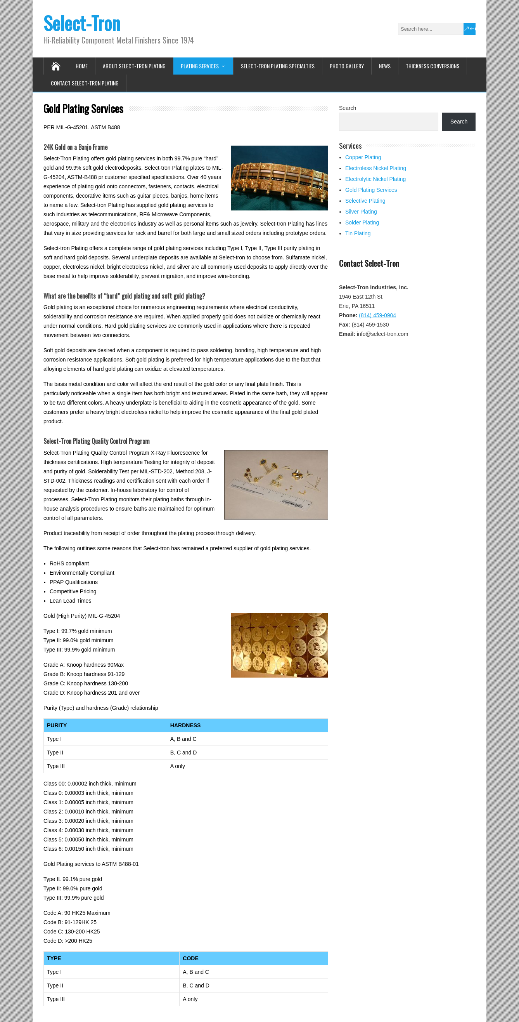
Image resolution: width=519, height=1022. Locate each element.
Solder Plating (362, 222)
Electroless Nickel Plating (375, 168)
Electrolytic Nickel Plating (375, 179)
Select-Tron (81, 22)
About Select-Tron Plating (134, 66)
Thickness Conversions (432, 66)
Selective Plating (365, 201)
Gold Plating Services (371, 190)
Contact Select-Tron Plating (85, 83)
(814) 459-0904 (377, 315)
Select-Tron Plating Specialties (278, 66)
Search (347, 108)
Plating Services (200, 66)
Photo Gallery (347, 66)
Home (82, 66)
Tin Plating (358, 233)
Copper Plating (363, 157)
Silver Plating (361, 212)
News (385, 66)
